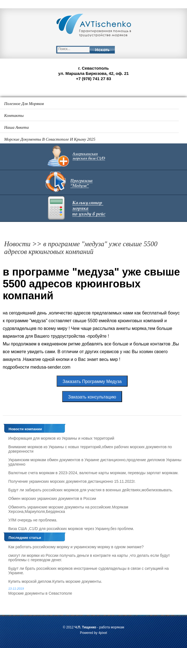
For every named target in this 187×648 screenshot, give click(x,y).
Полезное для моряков (24, 103)
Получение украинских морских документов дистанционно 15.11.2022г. (72, 481)
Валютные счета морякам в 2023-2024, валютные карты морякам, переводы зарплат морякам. (93, 473)
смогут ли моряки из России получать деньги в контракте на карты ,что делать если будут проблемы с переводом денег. (89, 557)
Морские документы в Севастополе (94, 591)
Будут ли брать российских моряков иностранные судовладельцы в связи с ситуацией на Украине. (88, 570)
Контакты (14, 115)
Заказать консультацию (92, 397)
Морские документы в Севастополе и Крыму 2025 (49, 139)
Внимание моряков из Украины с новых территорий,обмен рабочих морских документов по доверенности (90, 449)
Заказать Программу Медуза (92, 381)
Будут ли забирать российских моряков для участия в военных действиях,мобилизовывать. (90, 490)
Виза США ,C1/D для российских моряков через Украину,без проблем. (71, 528)
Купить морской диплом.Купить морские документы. (55, 581)
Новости (17, 244)
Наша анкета (16, 127)
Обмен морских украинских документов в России (52, 498)
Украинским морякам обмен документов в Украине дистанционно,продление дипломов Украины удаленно (94, 462)
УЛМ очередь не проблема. (32, 520)
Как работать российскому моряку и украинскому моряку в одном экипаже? (76, 547)
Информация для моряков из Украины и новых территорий (61, 438)
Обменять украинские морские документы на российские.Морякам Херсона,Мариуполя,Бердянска (68, 509)
